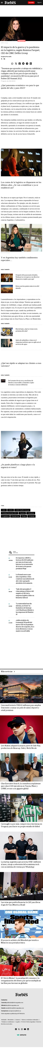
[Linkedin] (28, 1029)
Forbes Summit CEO (9, 513)
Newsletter (11, 1019)
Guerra (22, 513)
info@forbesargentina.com (12, 1005)
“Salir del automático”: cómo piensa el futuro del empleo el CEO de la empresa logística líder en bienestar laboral (25, 593)
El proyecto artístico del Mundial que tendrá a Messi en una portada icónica (19, 941)
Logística (5, 516)
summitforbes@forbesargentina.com (14, 1008)
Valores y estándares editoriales (30, 1019)
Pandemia (15, 516)
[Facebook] (16, 1029)
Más (23, 552)
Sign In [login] (39, 2)
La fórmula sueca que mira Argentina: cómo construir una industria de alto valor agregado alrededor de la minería (25, 579)
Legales (18, 1022)
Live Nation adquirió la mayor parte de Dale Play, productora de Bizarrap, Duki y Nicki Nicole (21, 747)
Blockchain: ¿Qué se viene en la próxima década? (26, 330)
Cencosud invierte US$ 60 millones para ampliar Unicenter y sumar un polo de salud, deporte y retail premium (21, 707)
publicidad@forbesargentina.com (14, 1002)
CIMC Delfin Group (22, 510)
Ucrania (31, 516)
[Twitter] (19, 1029)
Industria (31, 513)
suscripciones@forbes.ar (14, 1011)
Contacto (17, 1019)
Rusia (24, 516)
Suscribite (31, 2)
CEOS (11, 510)
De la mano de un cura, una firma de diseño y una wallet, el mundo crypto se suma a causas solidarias (21, 383)
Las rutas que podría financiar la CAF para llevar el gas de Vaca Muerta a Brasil (20, 903)
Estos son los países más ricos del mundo (27, 287)
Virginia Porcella (6, 56)
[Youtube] (25, 1029)
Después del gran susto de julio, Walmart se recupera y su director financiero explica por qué (27, 277)
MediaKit (3, 1019)
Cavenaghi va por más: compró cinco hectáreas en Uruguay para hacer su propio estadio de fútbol (21, 825)
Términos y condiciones (7, 1022)
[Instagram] (22, 1029)
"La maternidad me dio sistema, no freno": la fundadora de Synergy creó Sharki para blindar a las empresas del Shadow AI (25, 609)
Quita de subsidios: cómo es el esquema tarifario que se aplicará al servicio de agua (28, 342)
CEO (3, 510)
